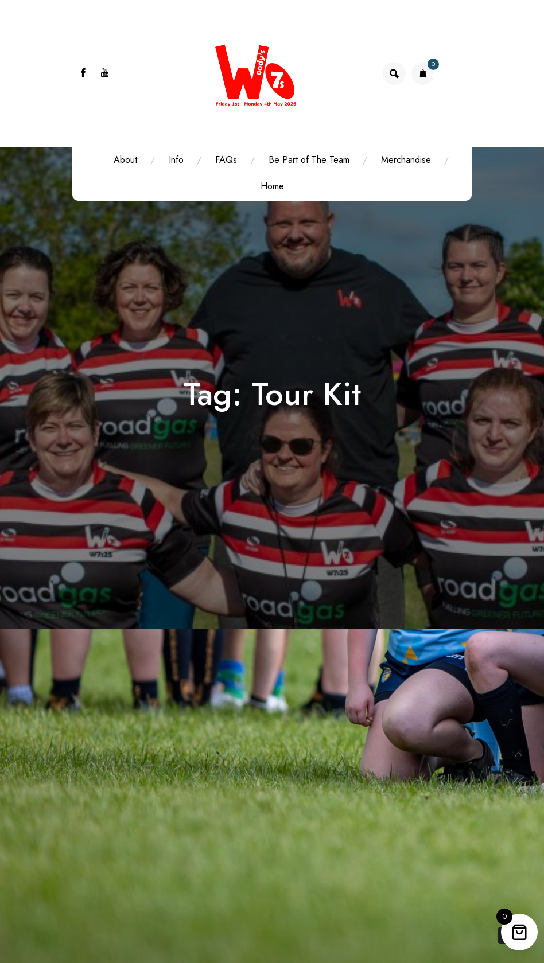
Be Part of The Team (309, 159)
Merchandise (406, 159)
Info (176, 159)
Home (272, 186)
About (125, 159)
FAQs (226, 159)
